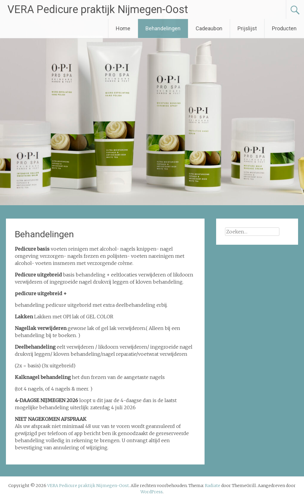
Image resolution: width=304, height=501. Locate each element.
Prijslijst (247, 28)
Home (123, 28)
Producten (284, 28)
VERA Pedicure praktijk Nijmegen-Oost (97, 9)
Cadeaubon (209, 28)
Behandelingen (162, 28)
